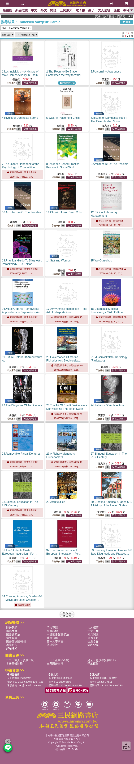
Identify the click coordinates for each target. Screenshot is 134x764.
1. (21, 75)
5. (63, 117)
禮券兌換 (11, 631)
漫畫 (118, 10)
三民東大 (66, 10)
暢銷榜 (7, 10)
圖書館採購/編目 (16, 641)
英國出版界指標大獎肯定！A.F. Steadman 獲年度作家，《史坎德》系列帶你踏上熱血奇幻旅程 (120, 16)
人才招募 (93, 627)
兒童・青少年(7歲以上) (101, 660)
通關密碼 (52, 637)
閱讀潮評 (52, 644)
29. (55, 501)
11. (64, 212)
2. (64, 75)
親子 (92, 10)
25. (21, 453)
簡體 (54, 10)
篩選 (127, 22)
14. (58, 260)
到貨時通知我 (67, 83)
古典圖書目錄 (55, 663)
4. (20, 117)
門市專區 (52, 627)
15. (101, 260)
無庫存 (11, 83)
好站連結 (11, 648)
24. (107, 405)
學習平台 (93, 637)
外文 (44, 10)
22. (22, 405)
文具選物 (105, 10)
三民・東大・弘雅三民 (20, 660)
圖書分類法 (13, 634)
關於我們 (11, 627)
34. (22, 600)
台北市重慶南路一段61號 (103, 678)
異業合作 (11, 644)
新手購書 (11, 637)
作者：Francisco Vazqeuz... (17, 28)
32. (64, 554)
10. (21, 212)
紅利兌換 (93, 644)
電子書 (81, 10)
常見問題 (93, 634)
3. (106, 71)
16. (22, 312)
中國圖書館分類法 (58, 634)
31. (19, 554)
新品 (21, 10)
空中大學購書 (55, 641)
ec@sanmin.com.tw (30, 685)
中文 (34, 10)
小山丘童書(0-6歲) (58, 660)
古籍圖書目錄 (14, 663)
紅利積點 (52, 631)
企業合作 (93, 641)
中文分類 (93, 631)
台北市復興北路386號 (19, 678)
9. (109, 163)
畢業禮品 (92, 663)
